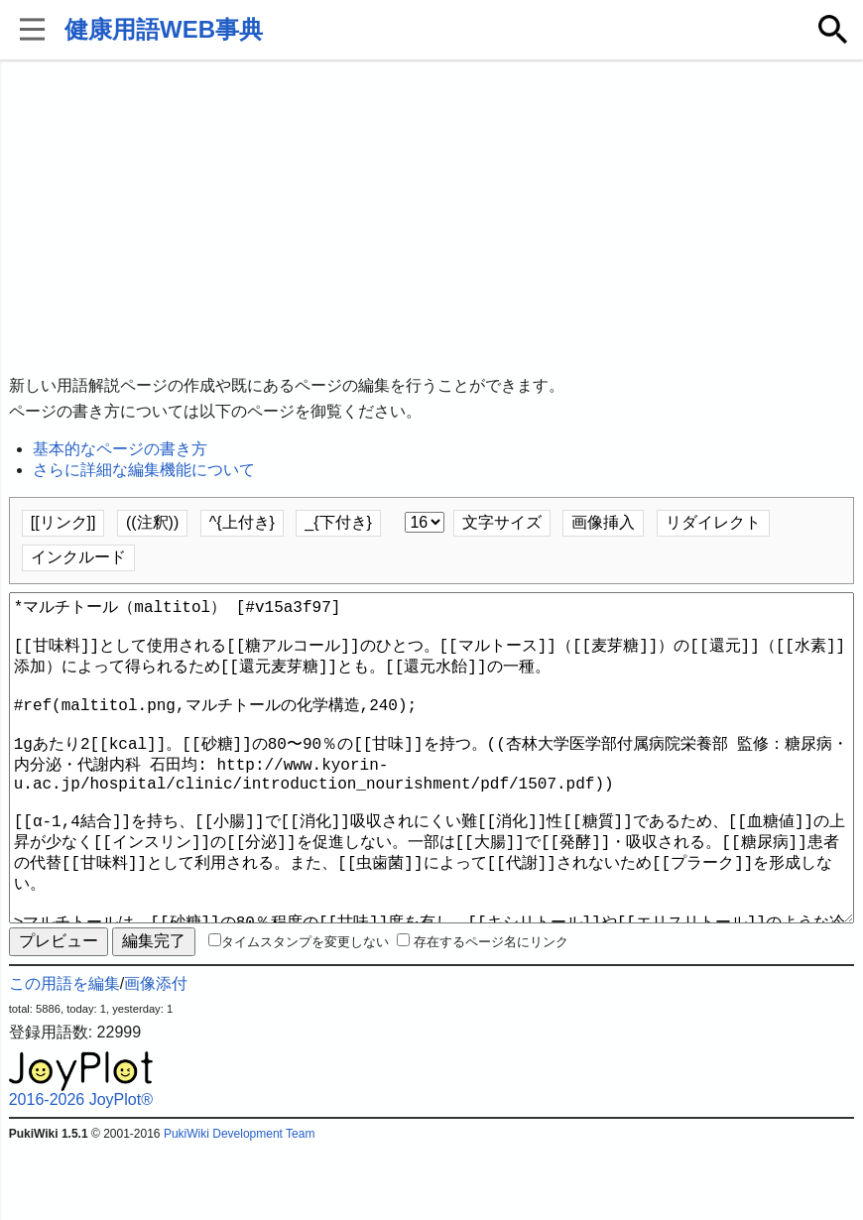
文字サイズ (502, 522)
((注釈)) (152, 522)
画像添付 (155, 1054)
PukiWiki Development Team (239, 1205)
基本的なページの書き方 (120, 448)
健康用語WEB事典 (163, 29)
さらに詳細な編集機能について (144, 469)
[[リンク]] (63, 522)
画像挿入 (603, 522)
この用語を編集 (64, 1054)
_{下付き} (338, 522)
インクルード (78, 557)
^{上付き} (242, 522)
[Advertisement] (432, 218)
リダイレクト (713, 522)
